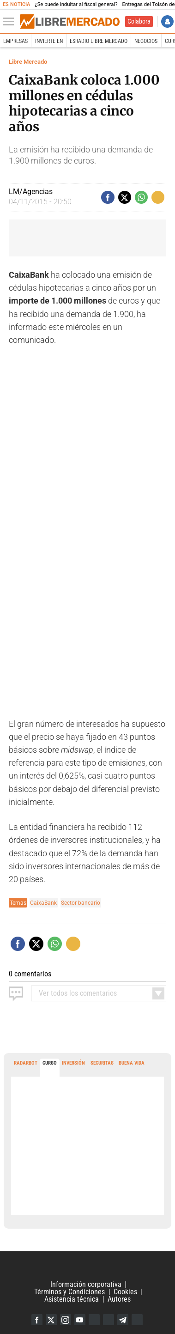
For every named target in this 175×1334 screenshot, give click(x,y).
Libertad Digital (87, 1266)
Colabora (139, 21)
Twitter (51, 1319)
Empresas (15, 41)
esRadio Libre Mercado (98, 41)
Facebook (36, 1319)
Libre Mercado (28, 61)
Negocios (145, 41)
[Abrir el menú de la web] (10, 22)
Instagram (65, 1319)
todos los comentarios (78, 993)
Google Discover (94, 1319)
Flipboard (108, 1319)
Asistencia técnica (71, 1299)
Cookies (125, 1291)
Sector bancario (80, 902)
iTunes (137, 1319)
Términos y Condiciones (69, 1291)
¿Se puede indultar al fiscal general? (76, 4)
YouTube (79, 1319)
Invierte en (49, 41)
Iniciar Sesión (167, 21)
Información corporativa (85, 1284)
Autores (119, 1299)
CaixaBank (43, 902)
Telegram (122, 1319)
